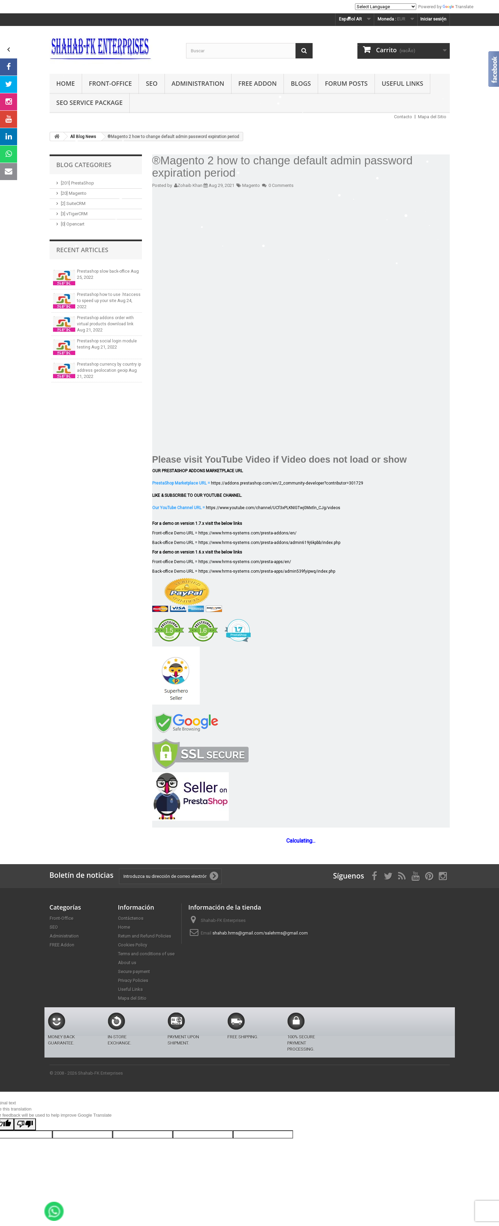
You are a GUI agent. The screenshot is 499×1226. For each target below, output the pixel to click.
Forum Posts (346, 83)
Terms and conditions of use (146, 953)
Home (65, 83)
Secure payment (134, 971)
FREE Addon (257, 83)
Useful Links (402, 83)
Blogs (301, 83)
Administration (198, 83)
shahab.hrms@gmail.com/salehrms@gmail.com (260, 933)
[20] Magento (74, 193)
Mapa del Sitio (432, 116)
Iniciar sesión (433, 19)
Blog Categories (83, 165)
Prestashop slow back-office (104, 271)
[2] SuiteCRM (73, 203)
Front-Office (110, 83)
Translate (458, 6)
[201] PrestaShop (77, 183)
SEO (151, 83)
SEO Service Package (89, 102)
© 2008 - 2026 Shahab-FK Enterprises (86, 1073)
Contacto (403, 116)
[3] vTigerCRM (74, 213)
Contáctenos (130, 918)
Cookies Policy (132, 945)
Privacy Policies (133, 980)
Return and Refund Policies (144, 936)
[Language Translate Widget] (385, 6)
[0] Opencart (72, 224)
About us (127, 962)
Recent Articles (82, 250)
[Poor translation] (25, 1124)
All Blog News (83, 136)
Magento (251, 185)
